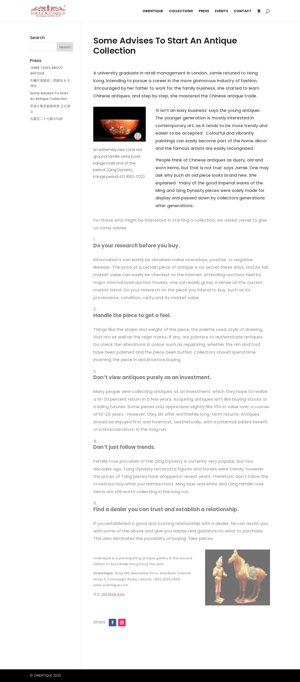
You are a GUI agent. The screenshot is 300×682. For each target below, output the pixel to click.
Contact (242, 11)
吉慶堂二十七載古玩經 (46, 118)
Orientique (152, 11)
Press (204, 11)
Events (221, 11)
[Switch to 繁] (259, 15)
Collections (181, 11)
